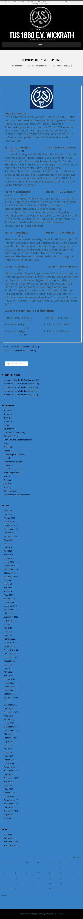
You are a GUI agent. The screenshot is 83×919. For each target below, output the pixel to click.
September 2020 (11, 712)
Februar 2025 (9, 558)
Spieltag (66, 65)
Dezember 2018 (11, 767)
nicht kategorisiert (11, 472)
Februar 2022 (9, 679)
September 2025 (11, 536)
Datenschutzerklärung (69, 1)
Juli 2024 (7, 580)
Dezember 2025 (11, 525)
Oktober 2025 (10, 532)
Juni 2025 (8, 543)
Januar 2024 (9, 602)
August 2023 (9, 620)
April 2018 (8, 785)
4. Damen (8, 425)
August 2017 (9, 814)
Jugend (7, 458)
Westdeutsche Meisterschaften (17, 494)
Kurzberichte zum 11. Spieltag (23, 350)
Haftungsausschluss (39, 3)
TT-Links (53, 1)
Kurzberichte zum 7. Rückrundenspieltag (21, 391)
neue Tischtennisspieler (14, 469)
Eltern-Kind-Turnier (12, 436)
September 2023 (11, 617)
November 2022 (11, 650)
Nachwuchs (9, 465)
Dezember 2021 (11, 686)
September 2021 (11, 697)
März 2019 (8, 756)
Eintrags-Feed (10, 838)
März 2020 (8, 716)
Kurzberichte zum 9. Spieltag (27, 346)
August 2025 (9, 540)
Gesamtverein (18, 1)
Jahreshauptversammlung (14, 454)
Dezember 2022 (11, 646)
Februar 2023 (9, 639)
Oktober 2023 (10, 613)
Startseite (5, 1)
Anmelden (8, 834)
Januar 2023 (9, 642)
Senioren (7, 480)
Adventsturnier (10, 429)
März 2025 (8, 554)
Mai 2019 (8, 748)
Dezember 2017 (11, 800)
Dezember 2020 (11, 705)
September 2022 (11, 657)
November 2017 (11, 803)
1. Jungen (8, 418)
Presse (30, 1)
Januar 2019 (9, 763)
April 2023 (8, 631)
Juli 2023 (7, 624)
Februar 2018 (9, 792)
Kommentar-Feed (11, 841)
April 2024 (8, 591)
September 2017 (11, 811)
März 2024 (8, 595)
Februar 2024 (9, 598)
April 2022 (8, 672)
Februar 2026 (9, 518)
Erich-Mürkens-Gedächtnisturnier (18, 440)
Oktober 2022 (10, 653)
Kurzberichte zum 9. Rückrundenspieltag (21, 387)
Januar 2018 (9, 796)
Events (7, 443)
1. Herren (8, 414)
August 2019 (9, 741)
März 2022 (8, 675)
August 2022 (9, 661)
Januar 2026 (9, 521)
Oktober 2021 (10, 694)
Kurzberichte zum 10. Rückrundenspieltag (21, 383)
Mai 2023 (8, 628)
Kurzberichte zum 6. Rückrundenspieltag (21, 394)
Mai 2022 (8, 668)
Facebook (8, 447)
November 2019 (11, 730)
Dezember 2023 (11, 606)
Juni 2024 (8, 584)
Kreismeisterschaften (13, 461)
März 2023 (8, 635)
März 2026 (8, 514)
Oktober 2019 (10, 734)
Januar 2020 (9, 723)
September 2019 (11, 738)
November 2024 (11, 569)
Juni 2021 (8, 701)
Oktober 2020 (10, 708)
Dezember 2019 (11, 727)
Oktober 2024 (10, 573)
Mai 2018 (8, 781)
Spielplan (7, 483)
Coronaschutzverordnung (14, 432)
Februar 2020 (9, 719)
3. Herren (8, 421)
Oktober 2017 (10, 807)
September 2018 (11, 778)
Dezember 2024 (11, 565)
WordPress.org (10, 845)
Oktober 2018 (10, 774)
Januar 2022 (9, 683)
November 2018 (11, 770)
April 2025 (8, 551)
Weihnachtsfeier (11, 491)
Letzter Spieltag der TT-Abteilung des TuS (21, 380)
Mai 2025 (8, 547)
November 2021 (11, 690)
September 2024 (11, 576)
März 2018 (8, 789)
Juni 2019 (8, 745)
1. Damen (8, 410)
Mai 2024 (8, 587)
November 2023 (11, 609)
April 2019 (8, 752)
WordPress (59, 914)
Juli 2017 (7, 818)
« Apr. (4, 895)
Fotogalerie (42, 1)
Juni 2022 (8, 664)
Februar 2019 (9, 759)
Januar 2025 (9, 562)
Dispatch (45, 914)
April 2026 (8, 510)
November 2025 (11, 529)
